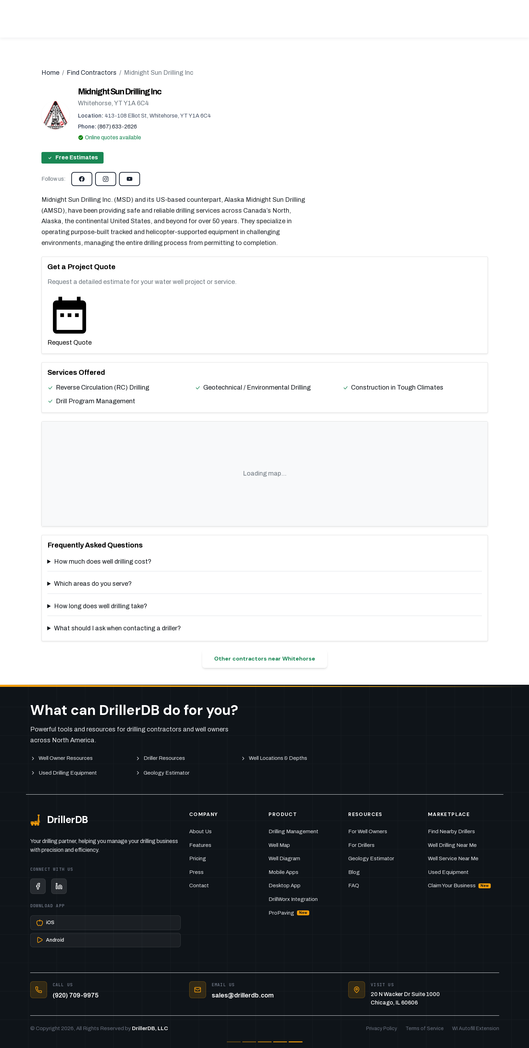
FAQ (353, 885)
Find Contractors (92, 72)
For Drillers (361, 845)
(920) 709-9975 (76, 995)
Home (50, 72)
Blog (354, 872)
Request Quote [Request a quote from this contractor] (69, 319)
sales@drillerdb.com (243, 995)
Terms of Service (424, 1028)
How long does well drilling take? (100, 606)
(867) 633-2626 (117, 127)
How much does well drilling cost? (102, 561)
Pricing (197, 858)
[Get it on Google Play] (105, 940)
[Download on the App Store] (105, 922)
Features (200, 845)
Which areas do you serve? (93, 583)
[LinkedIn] (59, 886)
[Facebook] (38, 886)
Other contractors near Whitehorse (264, 658)
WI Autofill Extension (475, 1028)
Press (196, 872)
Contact (199, 885)
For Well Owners (367, 831)
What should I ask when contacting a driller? (117, 628)
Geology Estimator (371, 858)
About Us (200, 831)
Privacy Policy (381, 1028)
